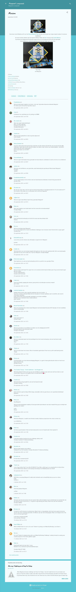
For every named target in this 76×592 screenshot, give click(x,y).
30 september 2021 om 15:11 (21, 460)
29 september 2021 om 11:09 (21, 244)
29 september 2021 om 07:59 (21, 116)
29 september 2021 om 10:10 (21, 233)
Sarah (15, 427)
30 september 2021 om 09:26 (21, 442)
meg (15, 112)
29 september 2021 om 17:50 (21, 365)
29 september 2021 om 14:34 (21, 286)
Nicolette (16, 446)
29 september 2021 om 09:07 (21, 183)
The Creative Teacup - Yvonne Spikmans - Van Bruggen (27, 369)
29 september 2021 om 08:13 (21, 129)
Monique (16, 509)
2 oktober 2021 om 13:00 (20, 482)
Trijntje (15, 348)
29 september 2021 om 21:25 (21, 412)
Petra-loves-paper (18, 259)
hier (46, 37)
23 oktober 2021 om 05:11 (20, 551)
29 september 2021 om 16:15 (21, 321)
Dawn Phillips (17, 524)
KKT (35, 96)
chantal (15, 133)
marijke (15, 249)
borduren (14, 96)
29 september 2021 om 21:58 (21, 432)
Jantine (15, 166)
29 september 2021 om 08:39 (21, 153)
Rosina (15, 358)
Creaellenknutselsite (19, 177)
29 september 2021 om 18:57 (21, 375)
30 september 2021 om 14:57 (21, 452)
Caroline (16, 379)
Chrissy (16, 416)
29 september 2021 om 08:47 (21, 162)
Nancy (15, 399)
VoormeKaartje (18, 157)
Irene (15, 216)
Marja (15, 206)
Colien (15, 280)
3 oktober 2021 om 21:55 (20, 505)
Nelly (15, 543)
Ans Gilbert (17, 337)
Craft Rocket (10, 82)
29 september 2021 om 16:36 (21, 332)
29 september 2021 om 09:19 (21, 202)
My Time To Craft (11, 78)
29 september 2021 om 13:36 (21, 276)
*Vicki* (15, 465)
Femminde (16, 267)
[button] (67, 12)
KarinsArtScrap (17, 237)
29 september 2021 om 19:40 (21, 395)
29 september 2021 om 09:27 (21, 212)
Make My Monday (11, 89)
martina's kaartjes (18, 290)
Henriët (15, 325)
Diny (15, 226)
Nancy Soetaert (17, 143)
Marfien (16, 389)
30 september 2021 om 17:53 (21, 470)
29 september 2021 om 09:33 (21, 222)
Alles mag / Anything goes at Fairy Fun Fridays (20, 566)
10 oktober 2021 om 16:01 (20, 529)
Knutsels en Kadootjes (11, 87)
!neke (15, 315)
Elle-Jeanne (17, 121)
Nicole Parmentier (18, 305)
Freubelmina (17, 102)
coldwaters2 (17, 475)
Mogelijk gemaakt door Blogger (38, 585)
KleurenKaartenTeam (34, 34)
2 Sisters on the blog (11, 76)
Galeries (42, 588)
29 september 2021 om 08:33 (21, 139)
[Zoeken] (70, 4)
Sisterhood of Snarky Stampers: (13, 80)
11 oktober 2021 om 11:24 (20, 539)
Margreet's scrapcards (16, 3)
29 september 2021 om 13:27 (21, 263)
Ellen (15, 486)
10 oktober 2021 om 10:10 (20, 520)
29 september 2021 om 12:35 (21, 254)
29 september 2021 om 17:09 (21, 344)
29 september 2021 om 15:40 (21, 311)
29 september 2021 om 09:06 (21, 173)
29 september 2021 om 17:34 (21, 354)
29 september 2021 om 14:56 (21, 301)
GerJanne (16, 187)
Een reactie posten (14, 555)
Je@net (16, 197)
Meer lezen (65, 578)
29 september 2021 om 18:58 (21, 385)
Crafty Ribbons (57, 37)
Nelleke (15, 497)
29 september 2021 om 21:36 (21, 423)
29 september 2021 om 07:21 (21, 108)
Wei (15, 533)
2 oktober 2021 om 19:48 (20, 493)
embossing (30, 96)
